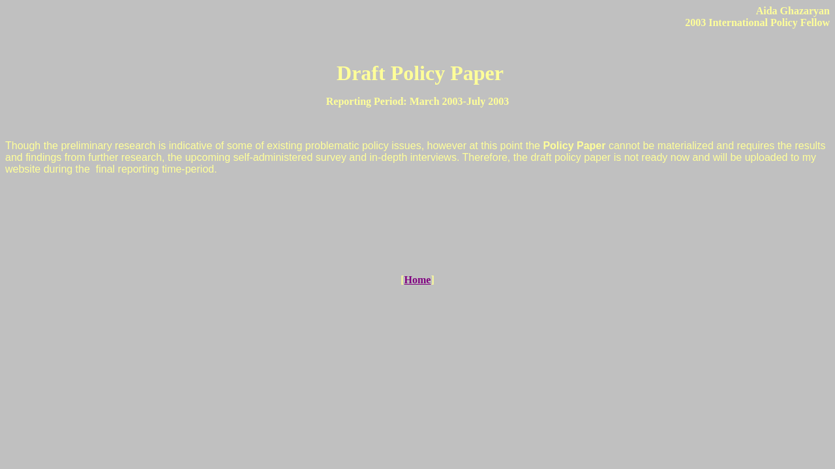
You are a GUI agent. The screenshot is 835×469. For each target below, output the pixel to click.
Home (417, 279)
